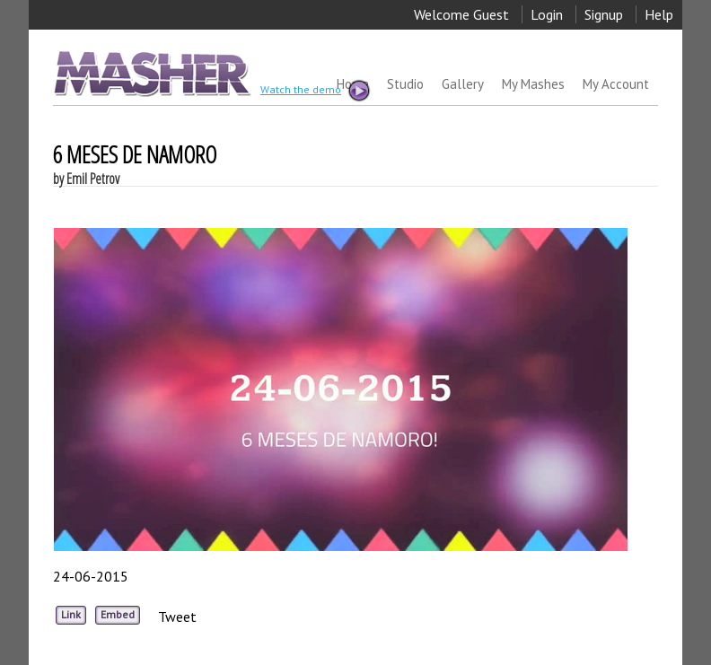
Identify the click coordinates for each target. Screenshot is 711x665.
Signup (603, 14)
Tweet (177, 617)
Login (547, 14)
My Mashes (533, 83)
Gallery (463, 83)
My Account (616, 83)
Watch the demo (314, 91)
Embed (118, 614)
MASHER (150, 73)
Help (659, 14)
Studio (405, 83)
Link (71, 614)
